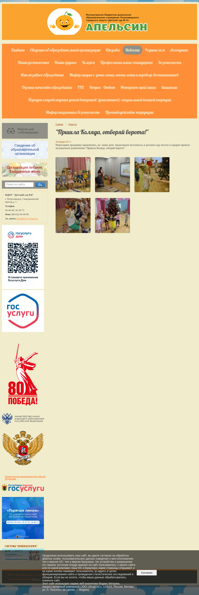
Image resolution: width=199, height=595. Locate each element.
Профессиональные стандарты (126, 62)
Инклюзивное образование (42, 74)
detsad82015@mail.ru (27, 218)
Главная (18, 50)
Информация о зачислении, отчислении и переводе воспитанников (123, 74)
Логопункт (179, 50)
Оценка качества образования (47, 87)
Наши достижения (33, 62)
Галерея (88, 62)
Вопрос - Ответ (102, 87)
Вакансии (169, 87)
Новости (132, 50)
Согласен (147, 572)
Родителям (155, 50)
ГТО (81, 87)
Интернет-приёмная (138, 87)
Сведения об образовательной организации (65, 50)
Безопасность (170, 62)
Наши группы (65, 62)
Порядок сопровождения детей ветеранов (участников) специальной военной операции (99, 99)
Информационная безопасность (73, 112)
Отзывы (113, 50)
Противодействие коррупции (129, 112)
